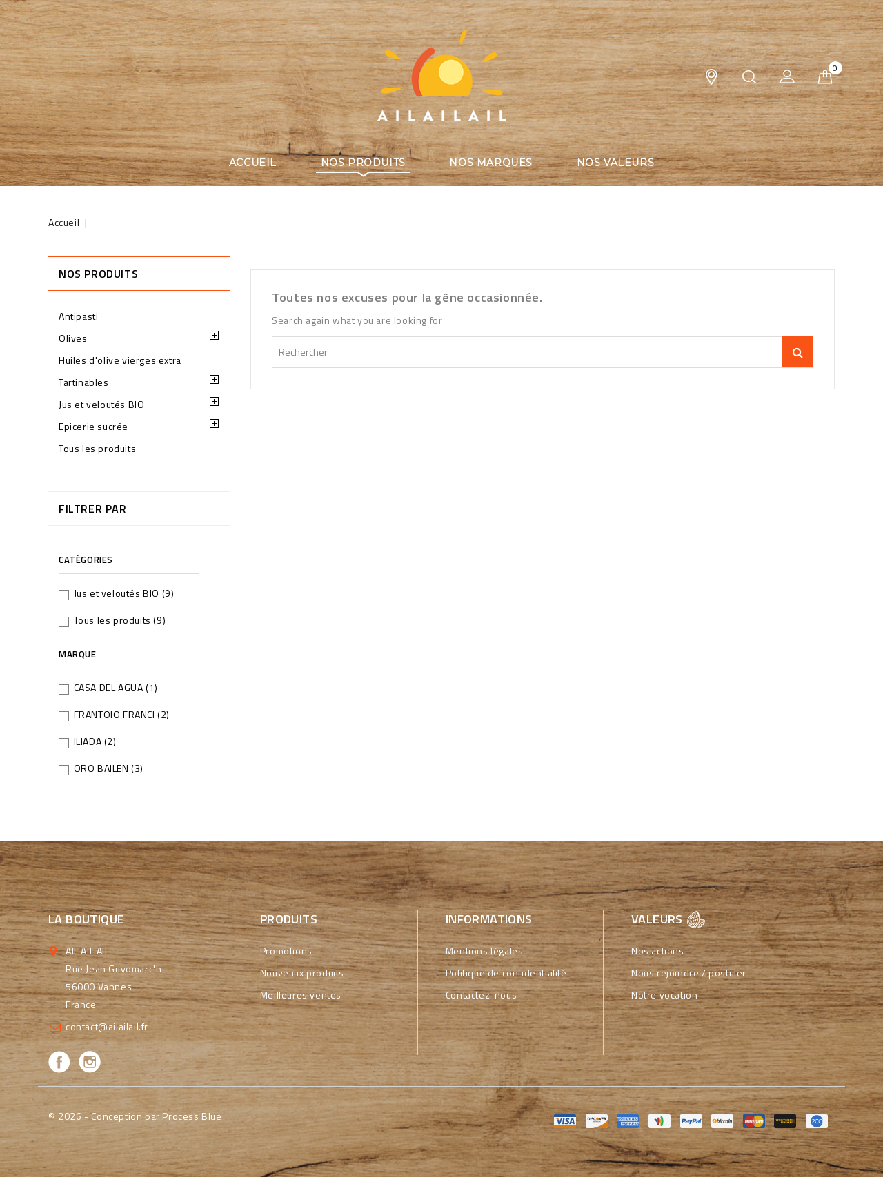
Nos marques (491, 162)
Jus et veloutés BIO (101, 404)
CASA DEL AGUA (116, 687)
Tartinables (84, 382)
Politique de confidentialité (506, 972)
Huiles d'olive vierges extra (120, 360)
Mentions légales (485, 950)
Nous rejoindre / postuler (688, 972)
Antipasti (78, 316)
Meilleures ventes (300, 994)
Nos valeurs (616, 162)
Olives (73, 338)
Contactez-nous (481, 994)
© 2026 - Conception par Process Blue (135, 1116)
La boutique (86, 919)
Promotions (286, 950)
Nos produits (363, 162)
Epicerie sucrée (93, 426)
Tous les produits (97, 448)
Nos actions (657, 950)
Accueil (253, 162)
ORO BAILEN (108, 768)
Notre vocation (664, 994)
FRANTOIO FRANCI (122, 714)
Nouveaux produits (302, 972)
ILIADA (95, 741)
